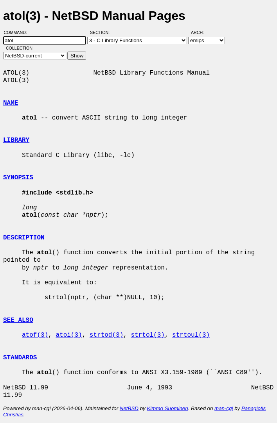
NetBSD (129, 408)
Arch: (201, 32)
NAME (10, 103)
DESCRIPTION (24, 238)
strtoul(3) (191, 335)
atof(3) (35, 335)
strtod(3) (106, 335)
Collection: (20, 48)
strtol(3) (147, 335)
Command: (18, 32)
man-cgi (223, 408)
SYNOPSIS (18, 177)
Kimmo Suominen (167, 408)
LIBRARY (16, 140)
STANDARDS (20, 357)
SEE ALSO (18, 320)
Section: (101, 32)
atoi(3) (69, 335)
